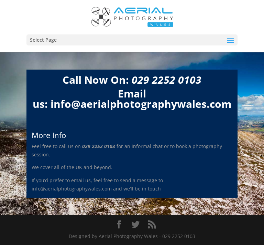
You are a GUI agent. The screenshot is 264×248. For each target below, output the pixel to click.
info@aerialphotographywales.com (141, 104)
